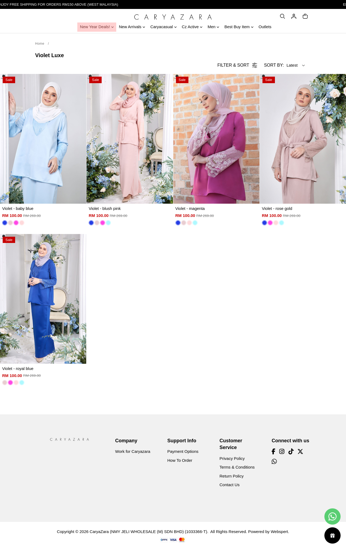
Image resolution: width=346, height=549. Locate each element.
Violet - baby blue (18, 208)
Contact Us (229, 484)
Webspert (279, 531)
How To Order (179, 460)
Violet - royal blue (18, 368)
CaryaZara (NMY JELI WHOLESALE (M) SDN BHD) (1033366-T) (148, 531)
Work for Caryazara (132, 451)
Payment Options (182, 451)
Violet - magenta (190, 208)
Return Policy (231, 476)
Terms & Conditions (237, 467)
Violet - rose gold (277, 208)
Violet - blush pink (105, 208)
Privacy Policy (232, 458)
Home (39, 44)
